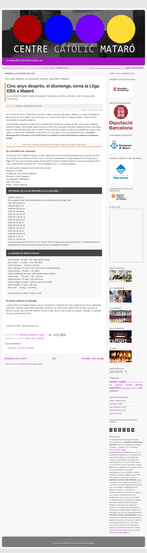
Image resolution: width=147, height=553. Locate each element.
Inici (54, 358)
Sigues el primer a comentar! (91, 110)
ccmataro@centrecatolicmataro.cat (123, 452)
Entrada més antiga (92, 358)
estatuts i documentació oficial (78, 68)
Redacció (9, 106)
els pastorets (115, 385)
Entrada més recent (16, 358)
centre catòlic (30, 338)
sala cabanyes (134, 68)
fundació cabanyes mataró (98, 68)
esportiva (62, 68)
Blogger (91, 543)
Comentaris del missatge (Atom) (30, 364)
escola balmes (49, 68)
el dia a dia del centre (34, 68)
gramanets (114, 68)
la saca (122, 68)
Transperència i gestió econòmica (14, 68)
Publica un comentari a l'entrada (21, 348)
